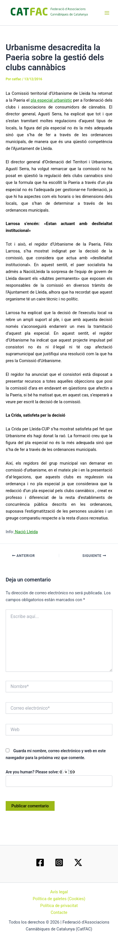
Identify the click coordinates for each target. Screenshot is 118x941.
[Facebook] (40, 862)
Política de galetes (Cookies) (59, 898)
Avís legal (59, 891)
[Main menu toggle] (107, 13)
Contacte (59, 912)
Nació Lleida (26, 531)
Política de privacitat (59, 905)
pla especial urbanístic (51, 100)
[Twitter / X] (78, 862)
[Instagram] (59, 862)
